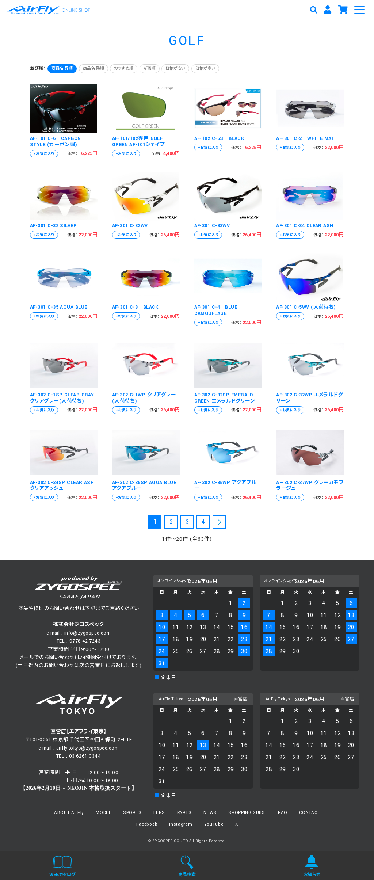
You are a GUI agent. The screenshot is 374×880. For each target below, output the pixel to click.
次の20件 (219, 523)
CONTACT (309, 812)
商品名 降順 (93, 68)
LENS (159, 812)
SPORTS (132, 812)
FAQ (282, 812)
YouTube (214, 824)
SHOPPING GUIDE (247, 812)
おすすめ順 (123, 68)
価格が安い (175, 68)
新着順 (150, 68)
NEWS (210, 812)
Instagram (180, 824)
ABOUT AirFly (69, 812)
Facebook (146, 824)
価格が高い (205, 68)
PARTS (184, 812)
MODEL (103, 812)
